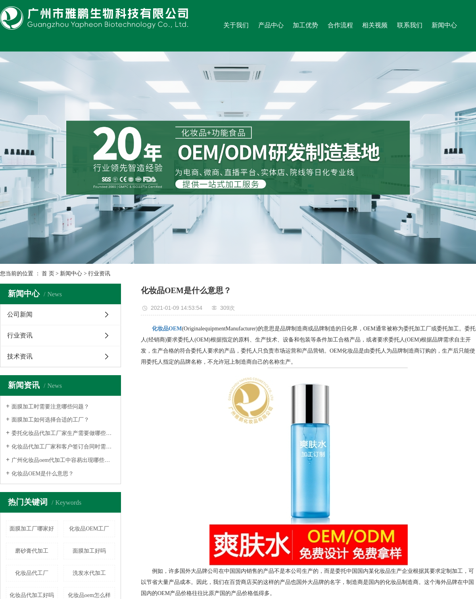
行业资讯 (99, 274)
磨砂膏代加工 (31, 551)
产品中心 (271, 25)
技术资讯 (20, 356)
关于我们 (236, 25)
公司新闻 (20, 314)
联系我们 (409, 25)
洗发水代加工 (89, 573)
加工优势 (305, 25)
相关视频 (375, 25)
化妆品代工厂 (31, 573)
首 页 (48, 274)
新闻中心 (444, 25)
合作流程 (340, 25)
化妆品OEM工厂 (89, 529)
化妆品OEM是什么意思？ (43, 474)
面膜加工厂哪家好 (32, 529)
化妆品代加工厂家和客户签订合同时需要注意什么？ (63, 447)
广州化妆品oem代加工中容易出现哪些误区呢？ (63, 460)
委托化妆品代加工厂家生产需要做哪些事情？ (63, 433)
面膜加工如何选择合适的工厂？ (50, 420)
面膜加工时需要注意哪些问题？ (50, 407)
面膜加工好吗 (89, 551)
